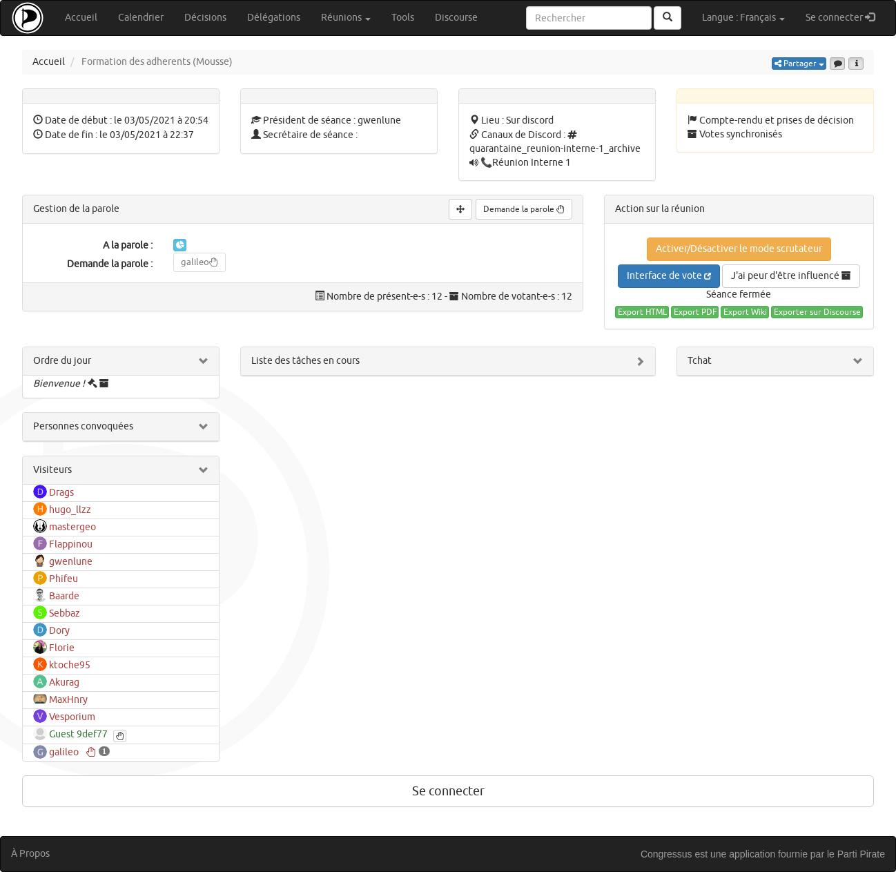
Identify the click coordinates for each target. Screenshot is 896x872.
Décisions (205, 17)
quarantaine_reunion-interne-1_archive (555, 149)
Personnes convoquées (83, 426)
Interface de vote (669, 276)
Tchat (700, 361)
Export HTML (642, 312)
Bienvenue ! (59, 383)
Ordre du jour (62, 361)
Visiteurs (52, 470)
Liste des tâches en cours (305, 361)
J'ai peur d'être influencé (791, 276)
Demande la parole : (110, 264)
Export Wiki (745, 312)
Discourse (456, 17)
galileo (199, 262)
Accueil (81, 17)
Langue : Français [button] (743, 17)
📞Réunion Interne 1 (525, 162)
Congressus (666, 854)
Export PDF (695, 312)
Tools (402, 17)
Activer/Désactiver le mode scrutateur (739, 249)
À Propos (30, 854)
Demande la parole (524, 209)
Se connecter (845, 16)
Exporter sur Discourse (817, 312)
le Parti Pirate (856, 854)
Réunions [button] (346, 17)
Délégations (273, 17)
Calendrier (141, 17)
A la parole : (128, 245)
